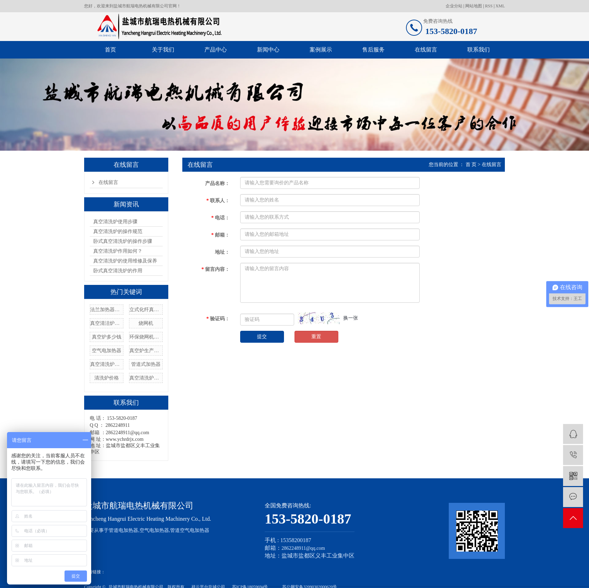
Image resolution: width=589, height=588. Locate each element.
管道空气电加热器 (189, 530)
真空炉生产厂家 (145, 350)
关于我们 (163, 50)
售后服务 (373, 50)
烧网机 (145, 323)
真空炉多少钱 (106, 337)
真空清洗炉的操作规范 (117, 231)
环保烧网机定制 (145, 337)
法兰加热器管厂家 (106, 309)
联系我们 (478, 50)
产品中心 (215, 50)
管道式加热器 (146, 364)
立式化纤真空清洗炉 (145, 309)
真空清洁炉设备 (106, 323)
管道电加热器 (123, 530)
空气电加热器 (106, 350)
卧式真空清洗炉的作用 (117, 270)
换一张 (350, 318)
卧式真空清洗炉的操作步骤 (122, 241)
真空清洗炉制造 (106, 364)
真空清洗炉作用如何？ (117, 251)
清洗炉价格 (106, 378)
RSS (489, 6)
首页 (110, 50)
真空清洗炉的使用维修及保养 (125, 261)
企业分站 (454, 6)
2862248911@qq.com (303, 548)
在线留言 (426, 50)
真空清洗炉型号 (145, 378)
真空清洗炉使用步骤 (115, 221)
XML (500, 6)
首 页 (471, 164)
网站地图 (473, 6)
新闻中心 (268, 50)
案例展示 (321, 50)
